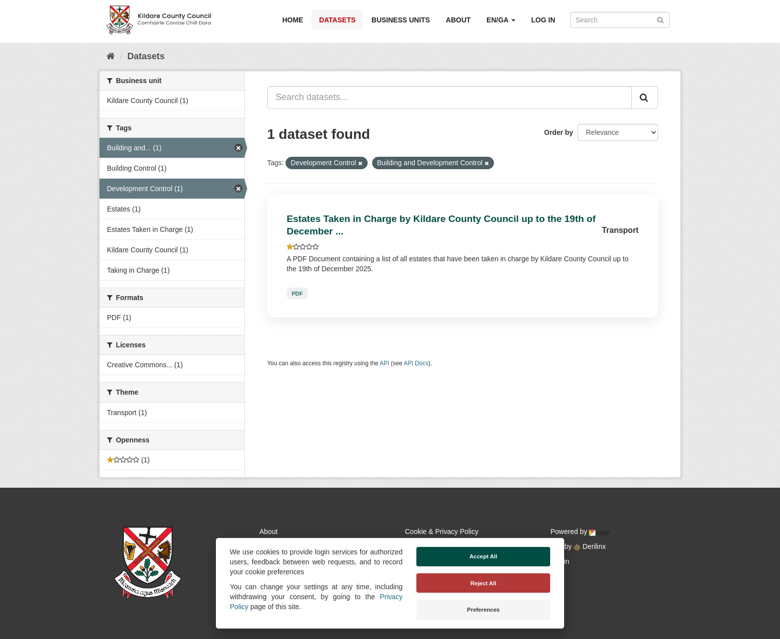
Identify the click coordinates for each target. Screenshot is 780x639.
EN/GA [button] (501, 20)
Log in (543, 20)
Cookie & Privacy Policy (442, 531)
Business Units (401, 20)
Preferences (483, 610)
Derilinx (590, 546)
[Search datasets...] (449, 97)
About (458, 20)
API (384, 363)
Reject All (483, 583)
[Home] (110, 56)
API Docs (416, 363)
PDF (297, 294)
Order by (558, 132)
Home (292, 20)
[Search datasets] (620, 20)
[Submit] (660, 19)
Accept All (483, 556)
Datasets (337, 20)
